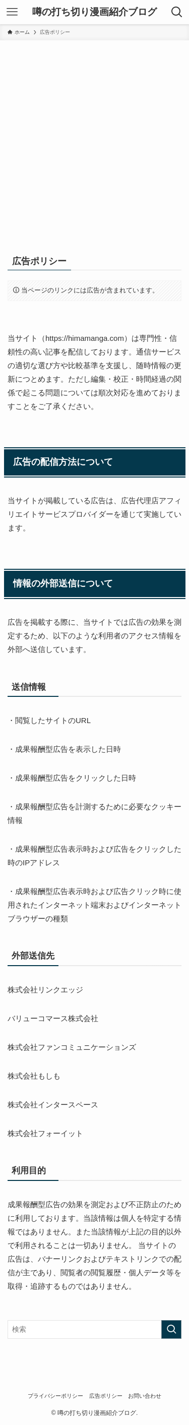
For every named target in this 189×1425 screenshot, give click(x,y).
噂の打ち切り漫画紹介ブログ (94, 12)
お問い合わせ (144, 1396)
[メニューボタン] (12, 12)
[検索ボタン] (177, 12)
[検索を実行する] (171, 1329)
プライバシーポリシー (55, 1396)
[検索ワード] (94, 1329)
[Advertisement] (94, 139)
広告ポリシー (105, 1396)
